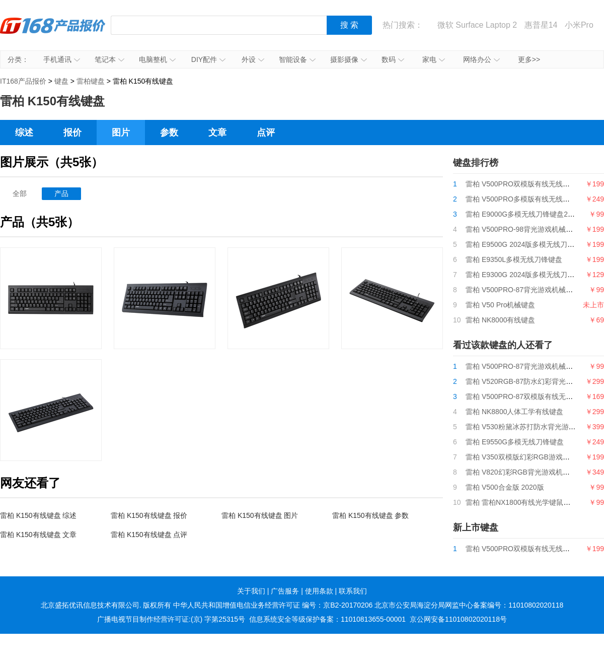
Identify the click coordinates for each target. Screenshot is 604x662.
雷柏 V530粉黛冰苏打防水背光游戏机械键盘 (535, 427)
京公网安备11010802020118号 (458, 619)
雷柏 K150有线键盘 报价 (149, 515)
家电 (433, 59)
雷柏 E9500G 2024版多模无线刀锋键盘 (527, 244)
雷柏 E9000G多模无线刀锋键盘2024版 (526, 214)
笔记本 (109, 59)
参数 (169, 132)
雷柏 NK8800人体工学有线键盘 (514, 412)
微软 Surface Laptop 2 (477, 25)
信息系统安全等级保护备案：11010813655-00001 (327, 619)
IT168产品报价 (53, 33)
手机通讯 (61, 59)
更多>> (529, 59)
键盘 (61, 81)
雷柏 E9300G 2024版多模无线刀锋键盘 (527, 275)
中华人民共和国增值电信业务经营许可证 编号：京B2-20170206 (272, 605)
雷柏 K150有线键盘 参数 (370, 515)
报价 (72, 132)
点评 (266, 132)
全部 (20, 193)
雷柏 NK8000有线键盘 (500, 320)
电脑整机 (157, 59)
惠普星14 (541, 25)
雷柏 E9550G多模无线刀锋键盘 (515, 442)
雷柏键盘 (91, 81)
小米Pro (579, 25)
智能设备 (297, 59)
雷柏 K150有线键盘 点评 (149, 535)
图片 (121, 132)
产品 (61, 193)
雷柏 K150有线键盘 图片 (259, 515)
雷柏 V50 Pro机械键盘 (500, 305)
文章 (217, 132)
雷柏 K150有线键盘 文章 (38, 535)
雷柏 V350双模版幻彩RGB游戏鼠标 (521, 457)
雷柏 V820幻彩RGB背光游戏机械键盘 (525, 472)
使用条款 (319, 591)
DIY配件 (208, 59)
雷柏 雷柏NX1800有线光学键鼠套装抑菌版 (532, 502)
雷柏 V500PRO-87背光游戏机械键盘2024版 (534, 290)
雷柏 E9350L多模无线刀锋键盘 (514, 259)
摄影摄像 (348, 59)
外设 (253, 59)
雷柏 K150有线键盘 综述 (38, 515)
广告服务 (285, 591)
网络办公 (481, 59)
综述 (24, 132)
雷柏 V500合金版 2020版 (505, 487)
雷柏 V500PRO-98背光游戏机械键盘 (523, 229)
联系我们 (353, 591)
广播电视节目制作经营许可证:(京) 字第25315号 (171, 619)
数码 (393, 59)
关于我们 (251, 591)
